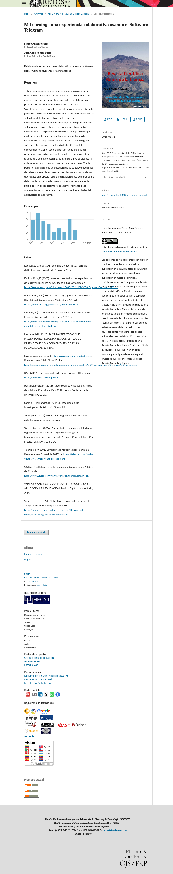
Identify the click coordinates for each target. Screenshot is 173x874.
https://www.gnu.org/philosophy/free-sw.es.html (51, 304)
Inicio (27, 13)
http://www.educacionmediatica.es (71, 355)
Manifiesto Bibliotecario (38, 683)
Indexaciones (32, 661)
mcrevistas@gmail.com (115, 830)
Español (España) (33, 553)
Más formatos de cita (115, 177)
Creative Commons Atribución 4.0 (119, 251)
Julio (45, 585)
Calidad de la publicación (39, 657)
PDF (109, 119)
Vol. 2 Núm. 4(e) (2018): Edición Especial (68, 13)
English (28, 559)
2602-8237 (33, 581)
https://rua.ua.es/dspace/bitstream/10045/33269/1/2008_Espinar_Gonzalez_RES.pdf (71, 287)
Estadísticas (31, 665)
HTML (123, 119)
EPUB (139, 119)
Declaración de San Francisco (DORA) (46, 675)
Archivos (38, 13)
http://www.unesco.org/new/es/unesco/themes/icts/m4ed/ (56, 475)
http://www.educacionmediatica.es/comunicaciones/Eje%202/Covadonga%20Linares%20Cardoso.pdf (81, 364)
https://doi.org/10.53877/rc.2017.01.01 (41, 577)
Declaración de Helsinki (38, 679)
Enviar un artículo (36, 532)
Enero (39, 585)
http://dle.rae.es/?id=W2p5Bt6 (41, 377)
